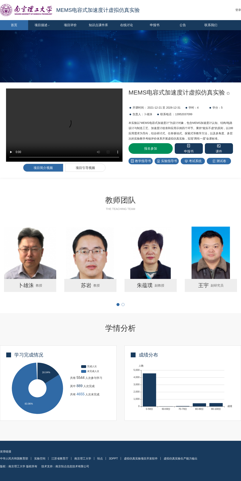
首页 (14, 25)
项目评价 (70, 25)
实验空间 (39, 458)
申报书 (154, 25)
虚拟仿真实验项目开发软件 (141, 458)
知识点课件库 (98, 25)
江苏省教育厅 (59, 458)
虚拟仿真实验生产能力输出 (180, 458)
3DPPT (113, 458)
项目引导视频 (85, 168)
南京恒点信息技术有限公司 (72, 466)
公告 (183, 25)
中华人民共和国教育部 (14, 458)
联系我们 (210, 25)
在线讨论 (126, 25)
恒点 (100, 458)
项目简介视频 (43, 168)
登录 (238, 9)
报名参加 (150, 148)
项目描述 (44, 25)
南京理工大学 (82, 458)
